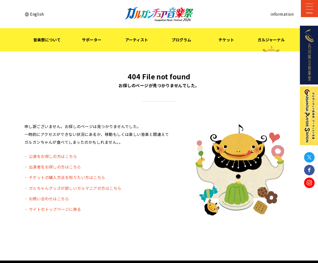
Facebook (309, 170)
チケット (226, 40)
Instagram (309, 183)
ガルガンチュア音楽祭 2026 (159, 14)
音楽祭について (47, 40)
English (37, 14)
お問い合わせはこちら (49, 199)
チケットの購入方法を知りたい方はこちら (67, 177)
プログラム (181, 40)
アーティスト (136, 40)
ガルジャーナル (271, 40)
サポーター (91, 40)
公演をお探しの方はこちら (53, 156)
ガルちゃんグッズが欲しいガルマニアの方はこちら (75, 188)
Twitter (309, 157)
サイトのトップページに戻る (55, 209)
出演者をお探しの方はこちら (55, 167)
